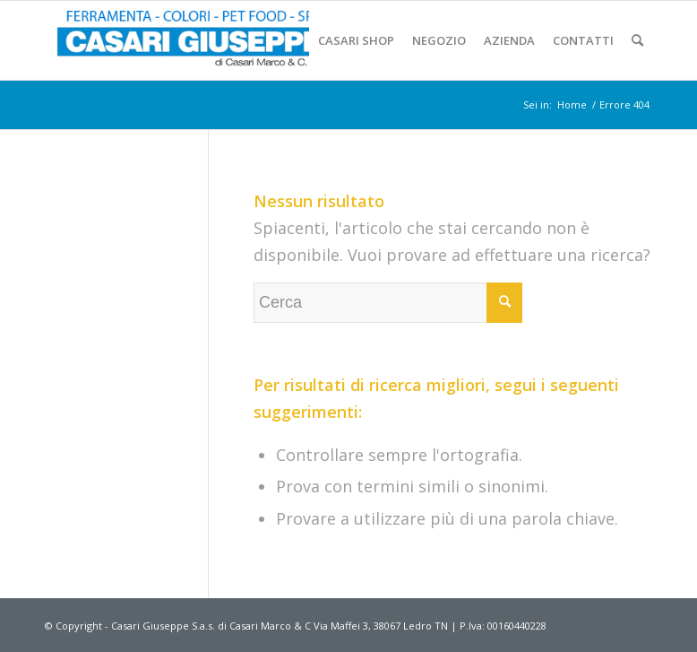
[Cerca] (637, 40)
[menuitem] (356, 40)
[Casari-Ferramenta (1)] (203, 40)
